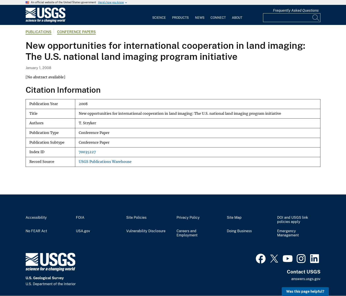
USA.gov (83, 231)
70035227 (87, 152)
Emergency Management (288, 233)
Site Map (234, 218)
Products (180, 17)
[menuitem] (159, 15)
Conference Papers (76, 32)
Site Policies (136, 218)
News (199, 17)
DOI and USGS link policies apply (292, 220)
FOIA (80, 218)
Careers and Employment (187, 233)
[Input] (291, 17)
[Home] (45, 21)
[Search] (316, 17)
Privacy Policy (188, 218)
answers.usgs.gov (305, 279)
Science (159, 17)
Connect (218, 17)
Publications (38, 32)
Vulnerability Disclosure (145, 231)
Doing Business (239, 231)
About (237, 17)
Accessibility (36, 218)
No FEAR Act (36, 231)
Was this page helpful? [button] (305, 291)
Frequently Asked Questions (296, 10)
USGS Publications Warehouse (105, 162)
